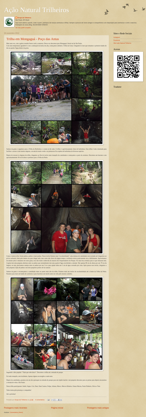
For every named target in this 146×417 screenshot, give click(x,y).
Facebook (116, 40)
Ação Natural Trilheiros (36, 10)
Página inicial (57, 408)
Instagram (116, 37)
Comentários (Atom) (16, 412)
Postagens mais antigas (98, 408)
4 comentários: (40, 400)
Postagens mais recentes (15, 408)
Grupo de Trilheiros (24, 18)
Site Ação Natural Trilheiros (122, 43)
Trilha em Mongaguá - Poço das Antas (32, 39)
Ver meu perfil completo (23, 28)
